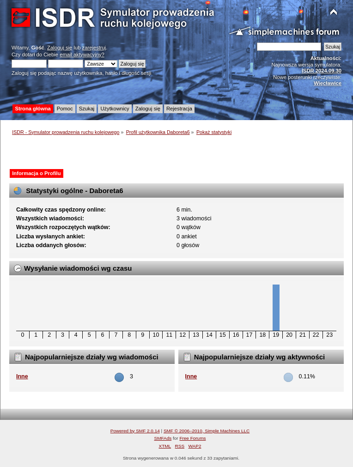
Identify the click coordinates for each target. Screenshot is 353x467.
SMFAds (163, 438)
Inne (22, 376)
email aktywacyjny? (82, 54)
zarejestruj (94, 47)
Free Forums (192, 438)
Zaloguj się (59, 47)
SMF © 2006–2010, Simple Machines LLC (207, 430)
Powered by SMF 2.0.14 (135, 430)
